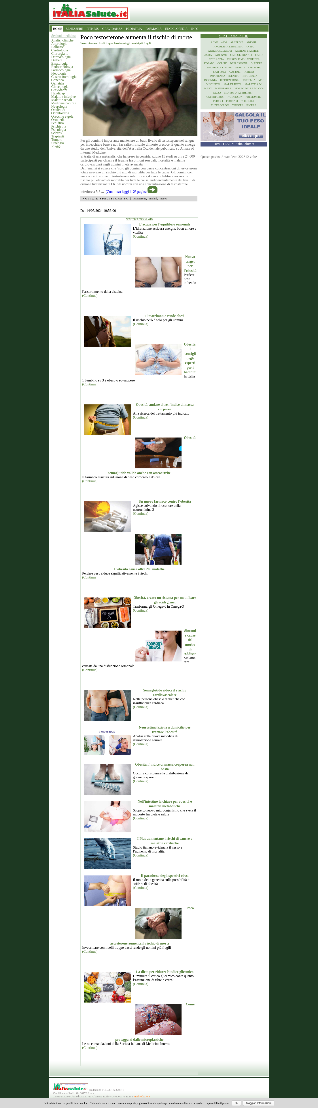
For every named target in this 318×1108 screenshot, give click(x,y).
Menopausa (223, 88)
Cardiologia (59, 50)
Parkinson (234, 96)
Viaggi (56, 146)
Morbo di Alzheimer (238, 92)
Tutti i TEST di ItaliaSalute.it (233, 144)
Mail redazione (141, 1096)
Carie (259, 54)
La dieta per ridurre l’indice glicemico (164, 972)
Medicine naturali (63, 103)
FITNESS (93, 28)
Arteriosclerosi (220, 50)
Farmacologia (61, 70)
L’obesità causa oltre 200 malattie (139, 569)
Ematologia (59, 63)
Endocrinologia (62, 67)
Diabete (56, 60)
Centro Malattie (233, 36)
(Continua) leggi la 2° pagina (126, 191)
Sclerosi (57, 133)
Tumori (56, 139)
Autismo (221, 54)
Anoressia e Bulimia (228, 46)
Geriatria (57, 83)
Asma (208, 54)
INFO (195, 28)
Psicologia (58, 129)
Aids (224, 42)
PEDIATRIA (134, 28)
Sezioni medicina (63, 36)
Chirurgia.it (59, 53)
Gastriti (235, 71)
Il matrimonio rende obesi (164, 316)
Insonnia (210, 80)
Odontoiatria (60, 113)
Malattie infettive (63, 96)
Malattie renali (61, 100)
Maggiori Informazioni (258, 1103)
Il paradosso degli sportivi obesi (165, 875)
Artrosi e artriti (247, 50)
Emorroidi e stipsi (219, 67)
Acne (214, 42)
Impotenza (217, 75)
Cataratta (216, 59)
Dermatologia (61, 57)
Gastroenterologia (64, 77)
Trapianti (57, 136)
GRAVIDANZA (112, 28)
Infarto (233, 75)
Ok (236, 1103)
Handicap (58, 93)
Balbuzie (57, 47)
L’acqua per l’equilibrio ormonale (164, 224)
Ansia (250, 46)
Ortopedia (58, 120)
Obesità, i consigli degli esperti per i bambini (190, 358)
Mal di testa (233, 84)
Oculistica (58, 110)
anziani (153, 198)
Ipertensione (229, 80)
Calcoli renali (241, 54)
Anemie (251, 42)
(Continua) (140, 236)
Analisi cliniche (62, 40)
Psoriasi (232, 101)
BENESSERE (74, 28)
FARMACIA (154, 28)
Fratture (219, 71)
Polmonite (253, 96)
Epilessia (254, 67)
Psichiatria (58, 126)
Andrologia (59, 43)
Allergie (236, 42)
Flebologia (58, 73)
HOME (57, 28)
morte (163, 198)
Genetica (57, 80)
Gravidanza (59, 90)
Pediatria (57, 123)
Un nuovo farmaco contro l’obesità (164, 501)
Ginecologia (59, 86)
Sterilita (247, 101)
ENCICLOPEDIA (176, 28)
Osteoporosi (215, 96)
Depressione (239, 63)
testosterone (139, 198)
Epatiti (240, 67)
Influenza (249, 75)
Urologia (57, 143)
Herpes (249, 71)
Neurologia (59, 106)
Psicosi (218, 101)
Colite (222, 63)
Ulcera (251, 105)
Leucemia (248, 80)
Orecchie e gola (62, 116)
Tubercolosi (220, 105)
